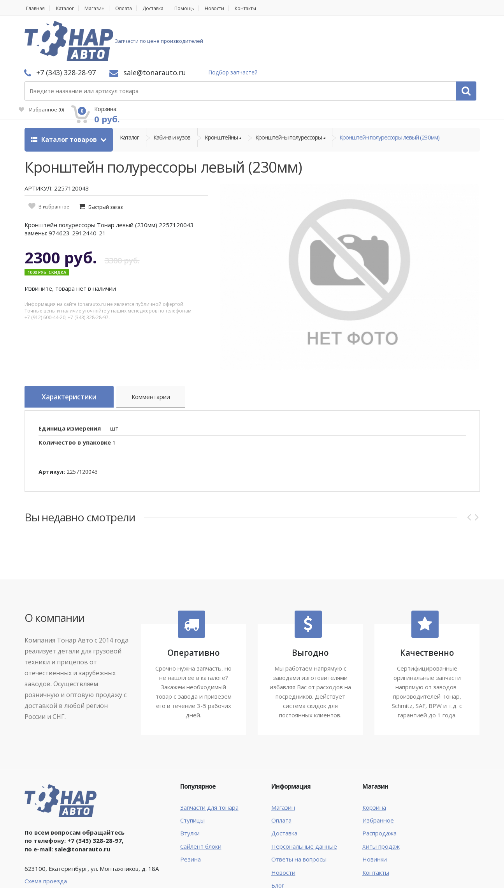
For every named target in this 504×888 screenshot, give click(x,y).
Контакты (268, 8)
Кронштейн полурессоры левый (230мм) (389, 97)
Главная (35, 8)
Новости (233, 8)
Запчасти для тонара (209, 763)
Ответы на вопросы (299, 815)
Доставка (166, 8)
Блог (277, 842)
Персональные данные (304, 802)
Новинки (374, 815)
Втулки (190, 789)
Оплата (132, 8)
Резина (190, 815)
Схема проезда (46, 837)
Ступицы (192, 776)
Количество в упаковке (75, 399)
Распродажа (379, 789)
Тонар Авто (48, 875)
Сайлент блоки (200, 802)
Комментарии (161, 356)
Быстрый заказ (105, 165)
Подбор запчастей (336, 32)
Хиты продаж (381, 802)
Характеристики (73, 355)
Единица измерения (70, 384)
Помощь (200, 8)
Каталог (68, 8)
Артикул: (52, 427)
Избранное (391, 45)
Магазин (100, 8)
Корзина (374, 763)
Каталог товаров (64, 97)
